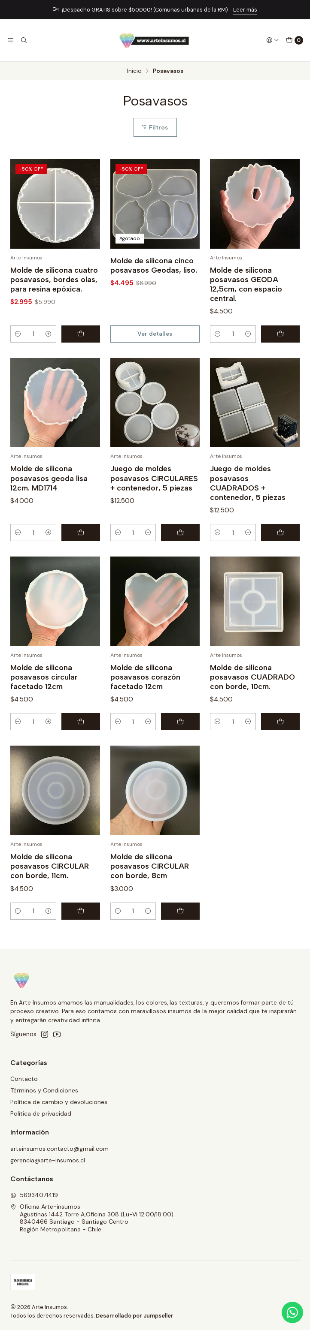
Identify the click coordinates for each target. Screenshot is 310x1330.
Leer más (245, 9)
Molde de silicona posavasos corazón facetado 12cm (145, 702)
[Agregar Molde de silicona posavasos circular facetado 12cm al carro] (80, 747)
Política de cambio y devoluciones (58, 1102)
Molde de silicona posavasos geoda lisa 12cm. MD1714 (49, 504)
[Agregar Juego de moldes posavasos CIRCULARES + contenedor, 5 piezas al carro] (180, 557)
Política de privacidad (40, 1113)
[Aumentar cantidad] (48, 334)
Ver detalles (154, 333)
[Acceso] (272, 40)
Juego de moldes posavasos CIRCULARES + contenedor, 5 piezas (154, 504)
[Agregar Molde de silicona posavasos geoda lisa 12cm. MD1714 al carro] (80, 557)
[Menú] (10, 40)
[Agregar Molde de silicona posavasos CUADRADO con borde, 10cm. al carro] (280, 747)
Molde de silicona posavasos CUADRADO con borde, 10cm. (252, 702)
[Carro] (294, 40)
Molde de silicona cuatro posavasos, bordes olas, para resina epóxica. (54, 279)
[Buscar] (23, 40)
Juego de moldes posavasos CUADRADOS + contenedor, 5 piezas (248, 508)
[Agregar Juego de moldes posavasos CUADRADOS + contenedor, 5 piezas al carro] (280, 557)
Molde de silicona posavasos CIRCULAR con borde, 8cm (149, 891)
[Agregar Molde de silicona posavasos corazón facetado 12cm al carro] (180, 747)
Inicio (134, 71)
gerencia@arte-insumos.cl (47, 1160)
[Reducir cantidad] (18, 334)
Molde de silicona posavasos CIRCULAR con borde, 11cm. (49, 891)
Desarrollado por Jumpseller (134, 1315)
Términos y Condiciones (44, 1090)
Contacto (24, 1079)
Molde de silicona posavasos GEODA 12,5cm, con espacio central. (246, 284)
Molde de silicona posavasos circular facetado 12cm (44, 702)
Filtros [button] (154, 127)
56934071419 (34, 1195)
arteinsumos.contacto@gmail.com (59, 1148)
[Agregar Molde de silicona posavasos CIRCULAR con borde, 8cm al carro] (180, 936)
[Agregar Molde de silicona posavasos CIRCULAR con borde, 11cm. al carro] (80, 936)
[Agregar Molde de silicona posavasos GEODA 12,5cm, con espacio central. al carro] (280, 334)
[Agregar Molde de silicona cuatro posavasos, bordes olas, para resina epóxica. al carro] (80, 334)
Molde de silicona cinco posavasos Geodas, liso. (153, 265)
